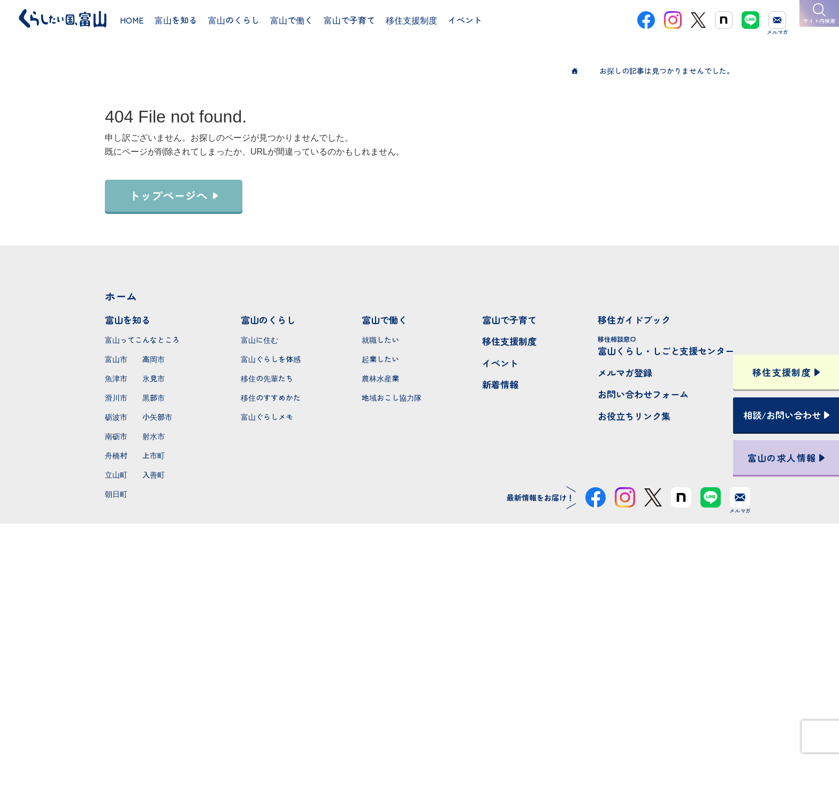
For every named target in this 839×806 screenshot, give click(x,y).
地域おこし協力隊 (392, 397)
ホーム (121, 296)
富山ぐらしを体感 (271, 359)
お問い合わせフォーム (643, 394)
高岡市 (153, 359)
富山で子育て (509, 319)
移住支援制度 (509, 341)
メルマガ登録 (625, 372)
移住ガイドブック (634, 319)
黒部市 (153, 397)
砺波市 (116, 416)
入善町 (153, 474)
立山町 (116, 474)
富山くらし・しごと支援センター (666, 345)
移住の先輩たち (267, 378)
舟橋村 (116, 455)
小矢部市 (157, 416)
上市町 (153, 455)
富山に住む (259, 339)
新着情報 (500, 384)
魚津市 (116, 378)
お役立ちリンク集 (634, 416)
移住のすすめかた (271, 397)
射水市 (153, 436)
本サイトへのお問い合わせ (420, 690)
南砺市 (116, 436)
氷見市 (153, 378)
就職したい (380, 339)
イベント (500, 363)
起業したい (380, 359)
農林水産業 (380, 378)
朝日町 (116, 493)
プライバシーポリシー (419, 759)
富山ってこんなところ (142, 339)
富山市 (116, 359)
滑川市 (116, 397)
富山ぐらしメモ (267, 416)
